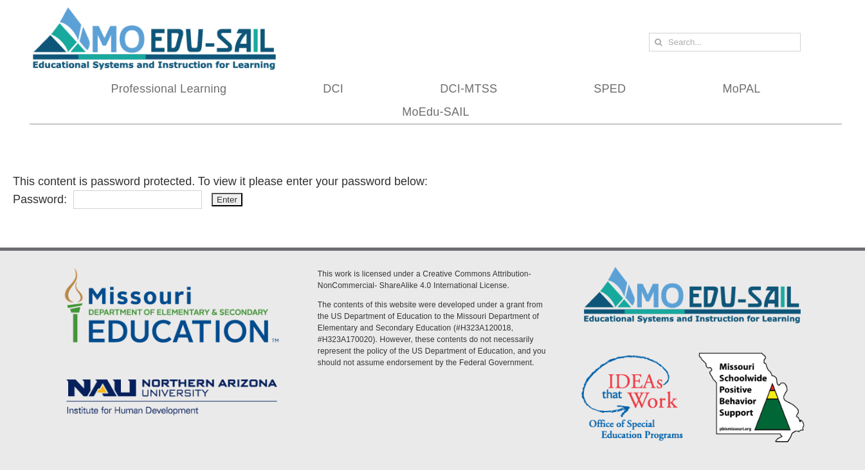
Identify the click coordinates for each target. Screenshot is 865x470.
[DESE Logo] (172, 266)
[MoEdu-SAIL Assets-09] (172, 375)
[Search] (658, 42)
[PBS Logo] (752, 354)
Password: (107, 199)
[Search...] (725, 42)
